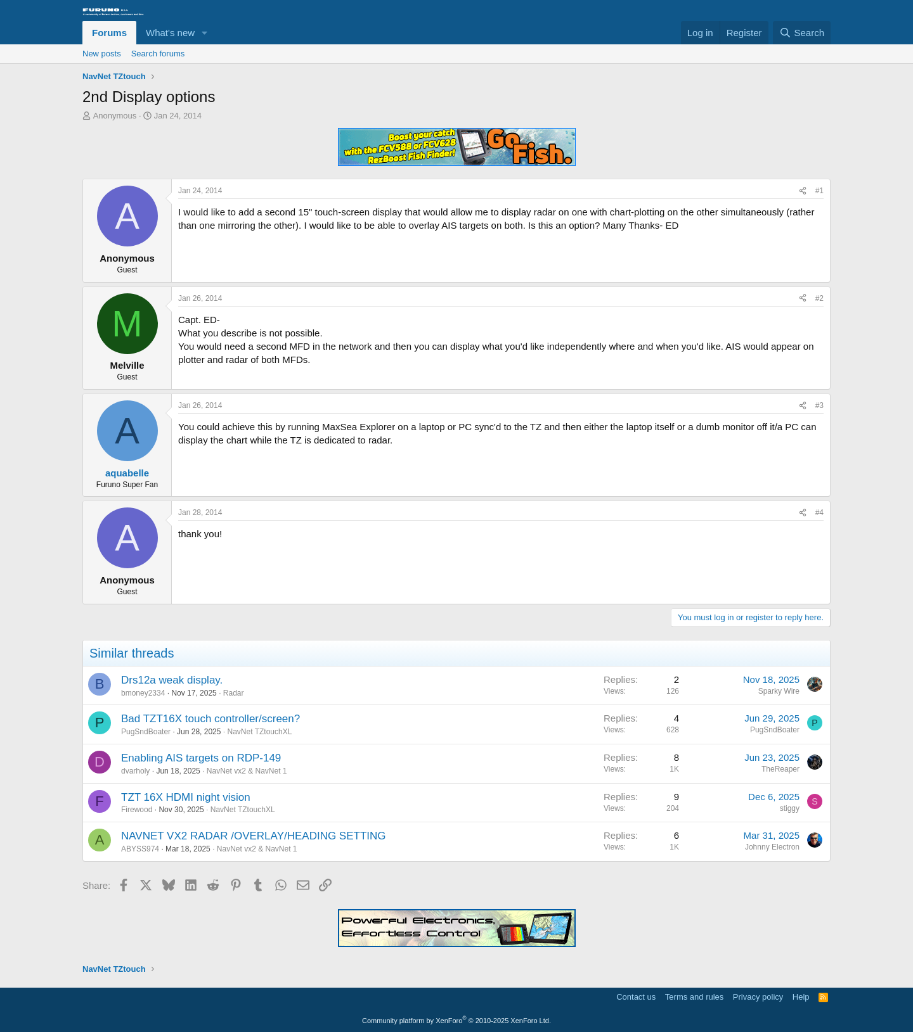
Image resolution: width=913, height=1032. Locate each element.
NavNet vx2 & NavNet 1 (247, 771)
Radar (233, 693)
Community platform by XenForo (456, 1020)
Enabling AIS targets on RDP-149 (201, 758)
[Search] (802, 32)
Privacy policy (758, 997)
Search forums (158, 53)
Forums (109, 32)
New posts (101, 53)
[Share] (802, 191)
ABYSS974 (140, 848)
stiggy (790, 808)
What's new (170, 32)
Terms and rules (694, 997)
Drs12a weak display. (172, 680)
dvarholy (135, 771)
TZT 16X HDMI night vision (185, 797)
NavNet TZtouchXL (260, 731)
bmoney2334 (143, 693)
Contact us (636, 997)
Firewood (136, 809)
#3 (819, 405)
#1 (819, 190)
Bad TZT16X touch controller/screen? (210, 719)
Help (801, 997)
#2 (819, 298)
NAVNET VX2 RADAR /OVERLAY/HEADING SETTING (253, 836)
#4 (819, 512)
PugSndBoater (146, 731)
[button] (205, 32)
